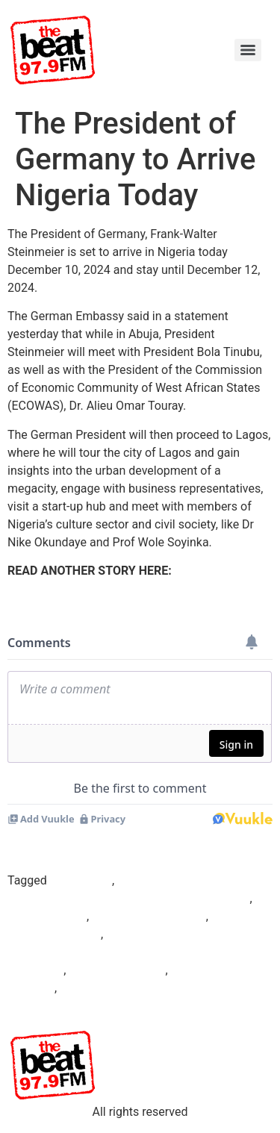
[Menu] (247, 50)
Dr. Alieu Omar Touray (149, 916)
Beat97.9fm (81, 880)
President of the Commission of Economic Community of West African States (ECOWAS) (134, 952)
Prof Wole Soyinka (117, 970)
